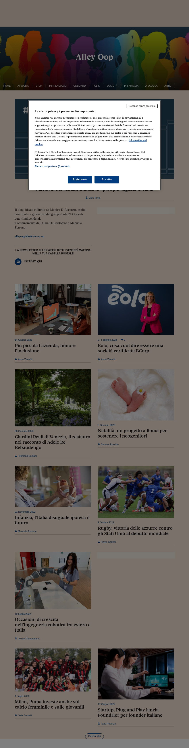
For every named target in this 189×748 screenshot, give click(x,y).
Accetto (107, 179)
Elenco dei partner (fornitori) (52, 166)
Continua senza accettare (142, 106)
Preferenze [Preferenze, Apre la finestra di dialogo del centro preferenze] (80, 179)
